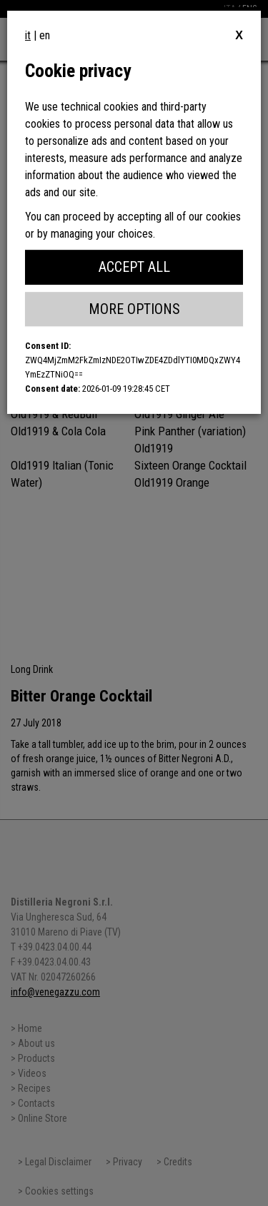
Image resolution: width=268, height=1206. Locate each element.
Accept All (134, 266)
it (28, 35)
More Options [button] (134, 309)
